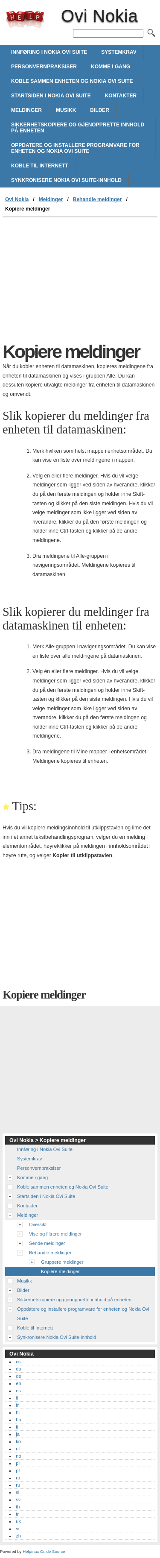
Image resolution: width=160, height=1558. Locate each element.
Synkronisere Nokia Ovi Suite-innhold (66, 180)
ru (18, 1485)
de (18, 1376)
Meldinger (26, 110)
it (17, 1426)
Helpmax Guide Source (44, 1551)
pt (18, 1470)
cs (18, 1361)
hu (18, 1419)
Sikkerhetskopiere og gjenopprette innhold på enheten (77, 128)
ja (18, 1434)
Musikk (66, 110)
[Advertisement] (80, 281)
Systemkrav (118, 52)
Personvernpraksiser (44, 67)
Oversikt (38, 1224)
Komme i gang (110, 67)
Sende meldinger (47, 1243)
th (18, 1506)
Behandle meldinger (97, 199)
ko (18, 1441)
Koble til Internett (39, 166)
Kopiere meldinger (60, 1271)
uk (18, 1521)
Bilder (99, 110)
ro (18, 1477)
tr (17, 1514)
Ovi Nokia (25, 19)
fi (17, 1397)
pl (18, 1463)
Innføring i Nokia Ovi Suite (49, 52)
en (18, 1383)
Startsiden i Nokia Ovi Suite (51, 96)
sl (17, 1492)
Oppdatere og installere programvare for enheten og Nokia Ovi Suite (75, 148)
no (18, 1455)
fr (17, 1405)
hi (18, 1412)
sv (18, 1499)
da (18, 1368)
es (18, 1390)
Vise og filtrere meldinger (55, 1233)
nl (18, 1448)
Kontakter (121, 96)
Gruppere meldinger (62, 1262)
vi (17, 1528)
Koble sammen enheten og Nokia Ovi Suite (72, 81)
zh (18, 1535)
